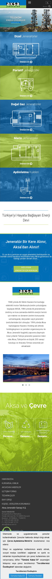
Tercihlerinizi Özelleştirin (26, 571)
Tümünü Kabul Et (17, 576)
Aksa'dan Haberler (11, 487)
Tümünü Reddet (35, 576)
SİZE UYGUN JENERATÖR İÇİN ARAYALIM (26, 269)
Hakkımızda (7, 479)
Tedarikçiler (8, 495)
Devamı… (8, 436)
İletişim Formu (9, 491)
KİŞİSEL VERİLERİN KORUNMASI (16, 504)
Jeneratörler (26, 36)
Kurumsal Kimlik (10, 483)
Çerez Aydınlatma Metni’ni (19, 541)
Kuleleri (26, 172)
